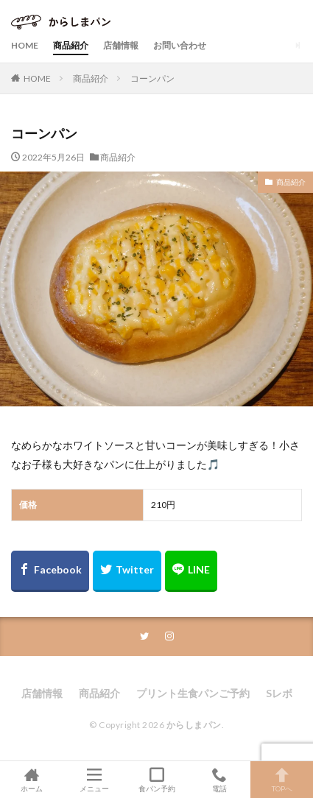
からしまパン (194, 724)
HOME (24, 45)
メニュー (94, 779)
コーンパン (152, 78)
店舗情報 (120, 45)
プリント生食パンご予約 (193, 693)
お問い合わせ (179, 45)
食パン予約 (156, 779)
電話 (219, 779)
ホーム (31, 779)
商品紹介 (70, 45)
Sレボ (279, 693)
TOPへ (281, 779)
